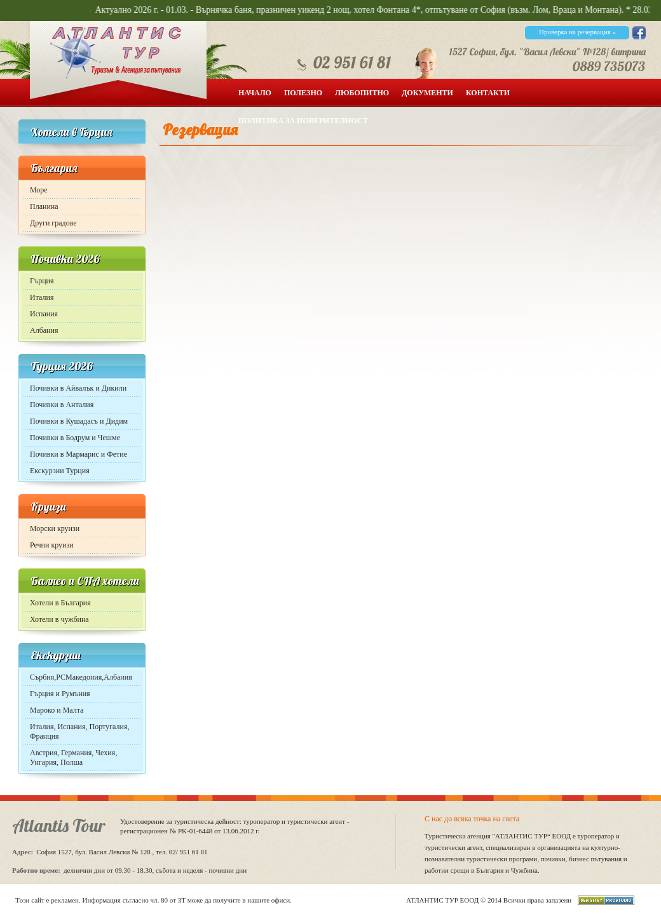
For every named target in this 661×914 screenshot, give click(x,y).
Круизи (48, 506)
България (54, 168)
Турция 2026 (62, 366)
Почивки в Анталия (61, 404)
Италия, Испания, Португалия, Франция (79, 731)
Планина (44, 206)
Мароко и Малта (56, 710)
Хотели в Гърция (71, 131)
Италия (41, 297)
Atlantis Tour (59, 825)
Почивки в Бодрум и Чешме (75, 437)
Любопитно (362, 92)
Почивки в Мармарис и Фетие (78, 454)
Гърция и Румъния (60, 693)
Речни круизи (52, 545)
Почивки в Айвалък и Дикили (78, 388)
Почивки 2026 (65, 259)
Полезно (303, 92)
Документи (427, 92)
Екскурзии (56, 655)
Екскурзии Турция (60, 470)
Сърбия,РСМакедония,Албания (81, 677)
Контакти (488, 92)
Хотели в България (60, 602)
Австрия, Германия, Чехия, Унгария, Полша (73, 757)
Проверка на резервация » (577, 32)
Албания (44, 330)
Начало (254, 92)
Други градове (53, 222)
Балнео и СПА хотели (85, 581)
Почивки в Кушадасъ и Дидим (79, 421)
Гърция (42, 280)
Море (39, 189)
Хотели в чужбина (59, 619)
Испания (44, 313)
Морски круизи (54, 528)
